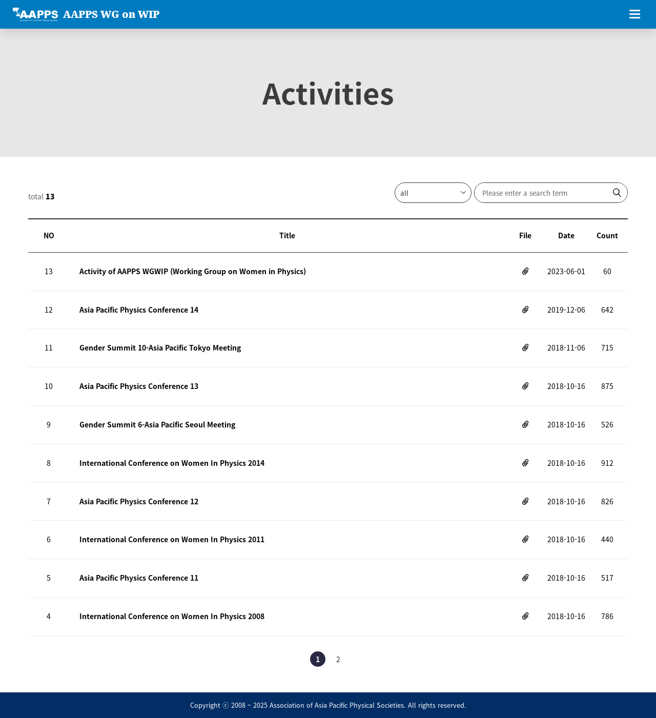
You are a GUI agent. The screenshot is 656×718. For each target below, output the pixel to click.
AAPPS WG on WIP (111, 14)
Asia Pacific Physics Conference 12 (138, 501)
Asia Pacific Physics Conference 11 (138, 577)
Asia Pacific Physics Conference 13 (138, 386)
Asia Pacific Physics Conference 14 (138, 309)
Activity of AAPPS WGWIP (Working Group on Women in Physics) (192, 271)
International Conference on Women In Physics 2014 (171, 463)
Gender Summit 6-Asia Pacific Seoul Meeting (157, 424)
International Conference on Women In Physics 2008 (171, 616)
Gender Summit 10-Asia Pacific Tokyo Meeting (160, 347)
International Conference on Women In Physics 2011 (171, 539)
